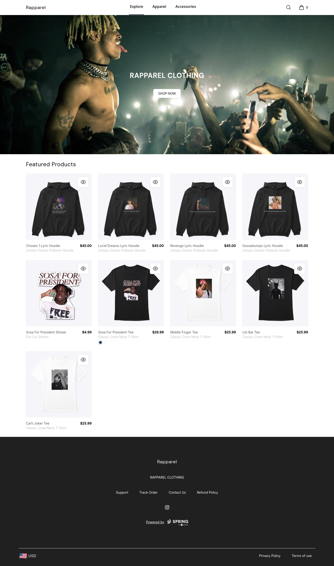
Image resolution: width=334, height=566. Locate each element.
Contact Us (177, 492)
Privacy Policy (270, 556)
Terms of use (302, 556)
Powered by (167, 522)
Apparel (159, 6)
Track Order (148, 492)
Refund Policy (207, 492)
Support (122, 492)
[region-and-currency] (27, 556)
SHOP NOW (167, 93)
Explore (136, 6)
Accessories (186, 6)
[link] (58, 207)
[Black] (100, 342)
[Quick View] (83, 182)
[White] (105, 342)
